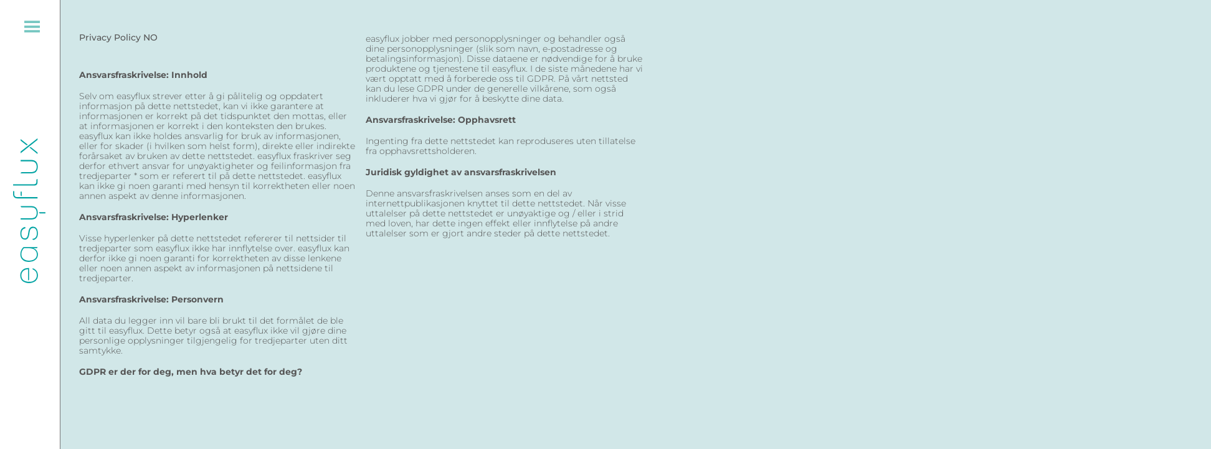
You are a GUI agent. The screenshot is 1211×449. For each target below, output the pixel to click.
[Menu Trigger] (30, 29)
